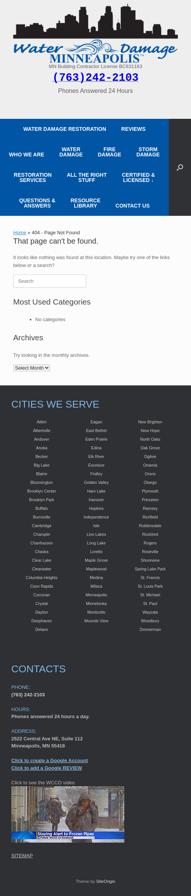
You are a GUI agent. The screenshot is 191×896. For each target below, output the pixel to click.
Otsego (150, 482)
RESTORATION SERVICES (33, 177)
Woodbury (150, 621)
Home (19, 232)
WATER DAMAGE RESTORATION (64, 129)
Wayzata (150, 612)
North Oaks (150, 439)
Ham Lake (96, 491)
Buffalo (41, 508)
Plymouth (150, 491)
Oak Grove (150, 448)
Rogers (150, 543)
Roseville (150, 551)
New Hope (150, 430)
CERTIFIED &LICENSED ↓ (138, 177)
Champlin (41, 534)
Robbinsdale (150, 525)
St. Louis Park (150, 586)
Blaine (41, 473)
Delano (41, 629)
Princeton (150, 499)
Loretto (96, 551)
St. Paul (150, 603)
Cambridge (41, 525)
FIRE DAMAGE (109, 152)
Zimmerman (150, 629)
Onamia (150, 465)
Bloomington (42, 482)
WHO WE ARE (26, 155)
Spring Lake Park (150, 569)
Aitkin (42, 422)
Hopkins (96, 508)
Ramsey (150, 508)
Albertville (41, 430)
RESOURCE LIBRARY (85, 203)
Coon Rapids (41, 586)
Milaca (96, 586)
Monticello (96, 612)
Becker (41, 456)
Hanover (96, 499)
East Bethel (96, 430)
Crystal (41, 603)
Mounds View (96, 621)
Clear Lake (42, 560)
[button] (180, 167)
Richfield (150, 517)
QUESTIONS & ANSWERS (37, 203)
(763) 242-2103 (28, 694)
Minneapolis (96, 595)
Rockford (150, 534)
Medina (96, 577)
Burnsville (41, 517)
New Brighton (150, 422)
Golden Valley (96, 482)
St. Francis (150, 577)
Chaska (41, 551)
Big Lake (41, 465)
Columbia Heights (41, 577)
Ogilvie (150, 456)
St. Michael (150, 595)
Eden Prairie (96, 439)
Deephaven (41, 621)
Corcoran (42, 595)
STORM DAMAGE (148, 152)
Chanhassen (42, 543)
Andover (41, 439)
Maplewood (96, 569)
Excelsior (96, 465)
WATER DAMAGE (71, 152)
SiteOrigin (105, 881)
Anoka (41, 448)
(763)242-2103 (95, 77)
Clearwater (42, 569)
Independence (96, 517)
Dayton (41, 612)
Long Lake (96, 543)
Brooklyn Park (41, 499)
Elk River (96, 456)
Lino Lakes (96, 534)
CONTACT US (133, 206)
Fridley (96, 473)
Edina (96, 448)
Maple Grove (96, 560)
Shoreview (150, 560)
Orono (150, 473)
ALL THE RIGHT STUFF (87, 177)
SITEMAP (22, 855)
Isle (96, 525)
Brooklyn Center (41, 491)
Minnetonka (96, 603)
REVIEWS (133, 129)
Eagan (96, 422)
